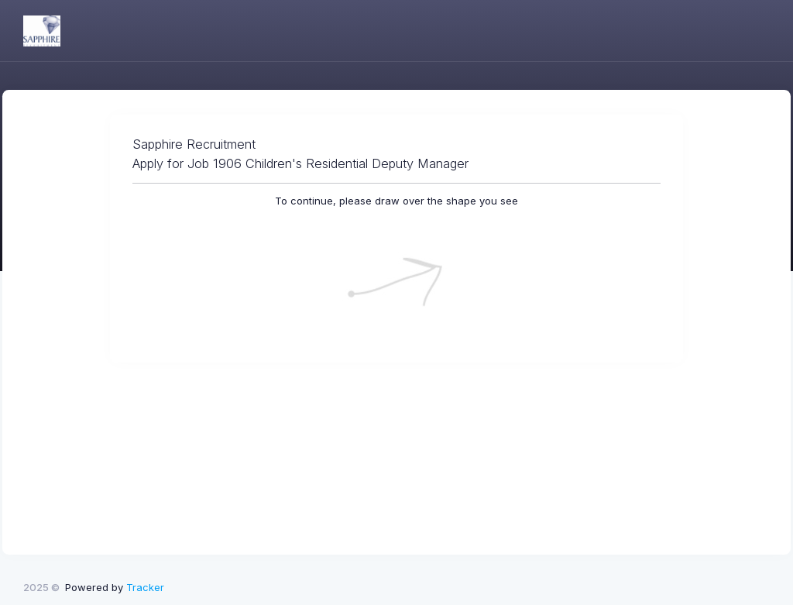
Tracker (145, 587)
